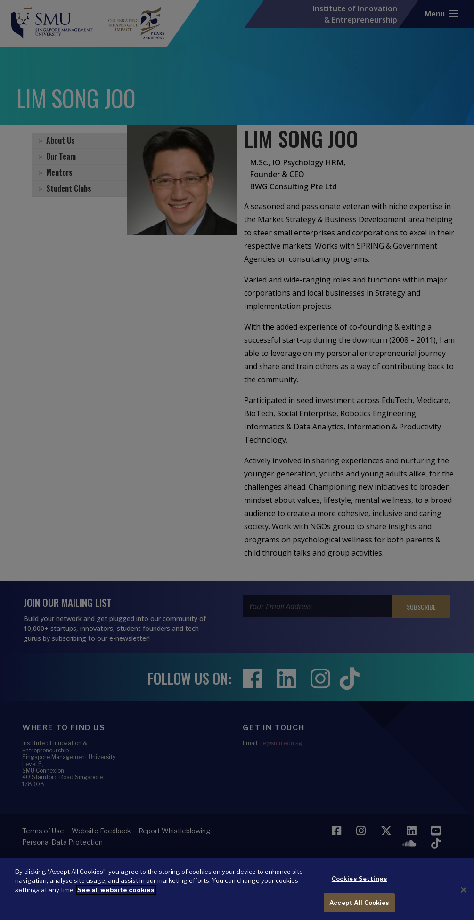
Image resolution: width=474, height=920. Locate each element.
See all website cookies (116, 897)
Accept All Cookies (359, 909)
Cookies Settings (359, 886)
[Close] (463, 897)
